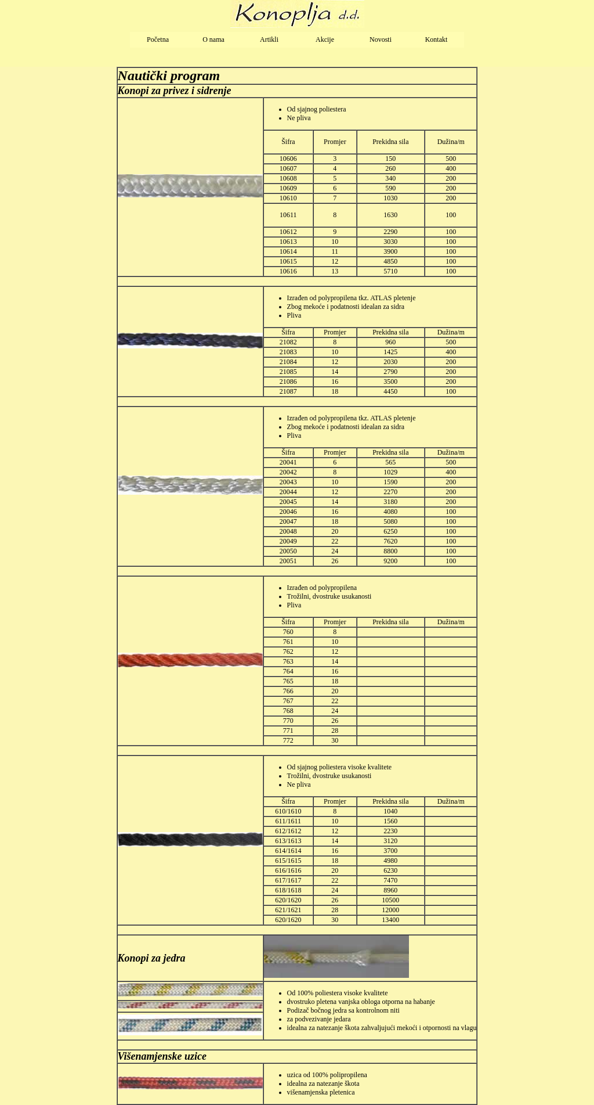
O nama (213, 39)
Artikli (269, 39)
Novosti (381, 39)
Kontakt (436, 39)
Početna (158, 39)
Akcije (325, 39)
